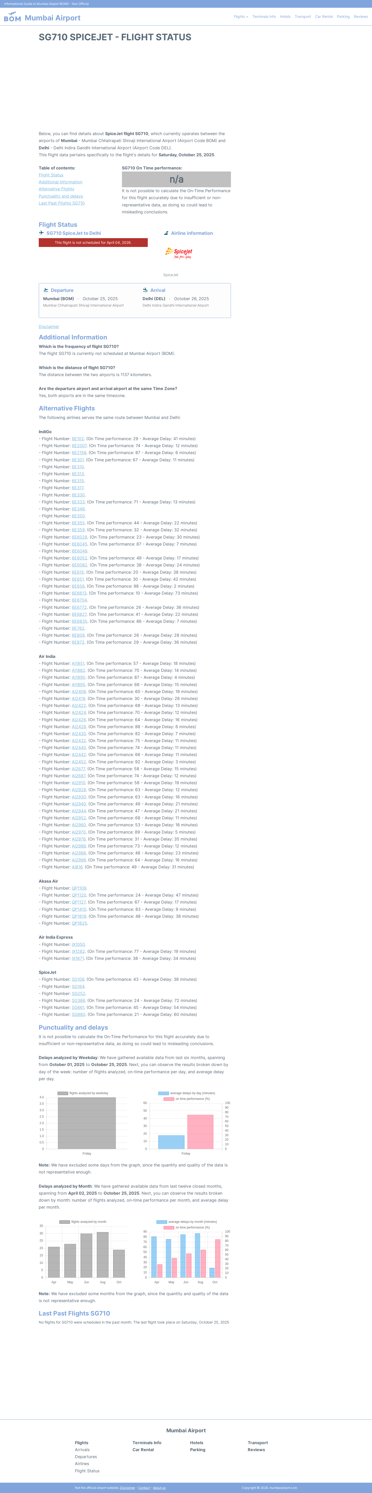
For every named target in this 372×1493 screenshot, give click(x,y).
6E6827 (79, 614)
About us (159, 1488)
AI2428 (79, 726)
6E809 (78, 635)
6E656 (78, 586)
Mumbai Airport (53, 17)
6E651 (78, 579)
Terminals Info (264, 16)
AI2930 (79, 796)
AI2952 (79, 817)
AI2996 (79, 859)
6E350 (78, 515)
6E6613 (79, 593)
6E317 (77, 487)
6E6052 (79, 558)
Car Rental (324, 16)
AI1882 (78, 670)
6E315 (78, 480)
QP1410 (79, 909)
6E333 (78, 501)
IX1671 (78, 958)
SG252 (78, 993)
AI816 (77, 866)
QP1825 (79, 923)
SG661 (78, 1007)
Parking (343, 16)
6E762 (78, 628)
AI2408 (79, 691)
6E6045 (79, 544)
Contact (144, 1488)
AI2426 (79, 719)
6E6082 (79, 564)
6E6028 (79, 537)
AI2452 (79, 761)
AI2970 (79, 832)
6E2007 (79, 445)
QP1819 (79, 916)
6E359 (78, 529)
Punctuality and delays (61, 196)
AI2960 (79, 824)
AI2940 (79, 803)
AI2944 (79, 810)
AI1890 (78, 677)
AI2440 (79, 747)
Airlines (82, 1463)
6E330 (78, 494)
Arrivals (82, 1449)
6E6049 (79, 551)
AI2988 (79, 853)
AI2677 (78, 768)
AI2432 (79, 740)
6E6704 (79, 600)
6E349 (78, 508)
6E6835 (79, 621)
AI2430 (79, 733)
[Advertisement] (186, 89)
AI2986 (79, 846)
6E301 (78, 459)
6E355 (78, 522)
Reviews (361, 16)
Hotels (285, 16)
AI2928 (79, 789)
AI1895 (78, 684)
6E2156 (79, 452)
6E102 (78, 438)
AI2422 (79, 705)
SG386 (78, 1000)
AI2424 (79, 712)
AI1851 (78, 663)
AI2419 (78, 698)
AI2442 (79, 754)
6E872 (78, 642)
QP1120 (79, 895)
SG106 (78, 979)
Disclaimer (127, 1488)
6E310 (78, 466)
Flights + (241, 16)
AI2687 (78, 775)
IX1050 (78, 944)
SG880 (78, 1014)
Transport (303, 16)
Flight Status (51, 174)
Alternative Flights (56, 188)
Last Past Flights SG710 (62, 203)
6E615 (78, 572)
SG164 (78, 986)
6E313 (78, 473)
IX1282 (78, 951)
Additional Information (60, 181)
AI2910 (78, 782)
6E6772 (79, 607)
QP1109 (79, 888)
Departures (86, 1456)
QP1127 (79, 902)
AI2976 (79, 839)
